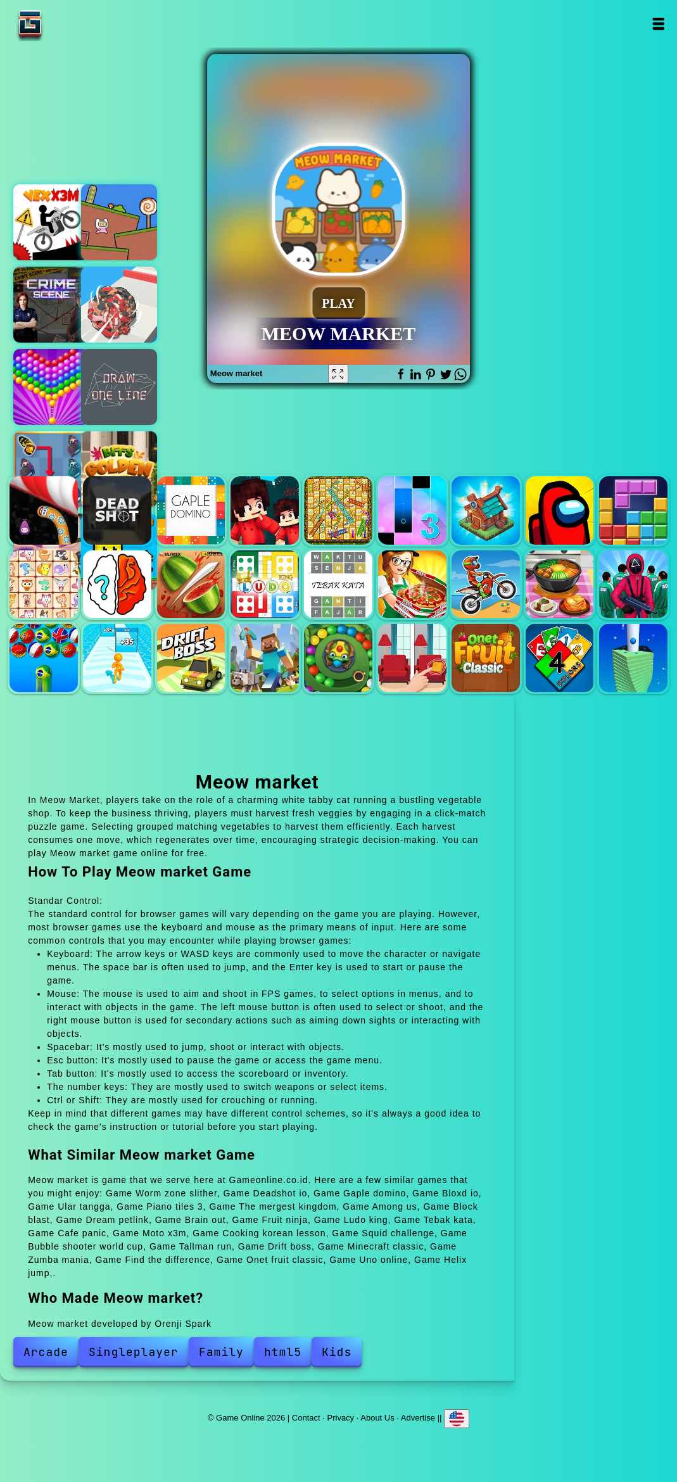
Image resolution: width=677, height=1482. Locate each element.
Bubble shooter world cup (43, 658)
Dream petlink (43, 584)
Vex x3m (51, 222)
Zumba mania (338, 658)
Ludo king (265, 584)
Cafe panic (412, 584)
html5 (282, 1352)
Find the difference (412, 658)
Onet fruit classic (486, 658)
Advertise (418, 1417)
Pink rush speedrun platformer (119, 222)
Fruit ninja (191, 584)
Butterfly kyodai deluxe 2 (51, 469)
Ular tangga (338, 510)
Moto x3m (486, 584)
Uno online (560, 658)
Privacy (341, 1417)
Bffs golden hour (119, 469)
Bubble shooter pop (51, 387)
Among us (560, 510)
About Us (377, 1417)
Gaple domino (191, 510)
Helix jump (633, 658)
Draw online (119, 387)
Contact (306, 1417)
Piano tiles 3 (412, 510)
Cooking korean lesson (560, 584)
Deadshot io (117, 510)
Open (657, 23)
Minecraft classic (265, 658)
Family (221, 1352)
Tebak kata (338, 584)
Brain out (117, 584)
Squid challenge (633, 584)
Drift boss (191, 658)
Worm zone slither (43, 510)
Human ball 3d (119, 305)
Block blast (633, 510)
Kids (336, 1352)
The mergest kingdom (486, 510)
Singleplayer (134, 1352)
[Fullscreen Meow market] (338, 373)
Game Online (69, 24)
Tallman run (117, 658)
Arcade (45, 1352)
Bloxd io (265, 510)
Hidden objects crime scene (51, 305)
